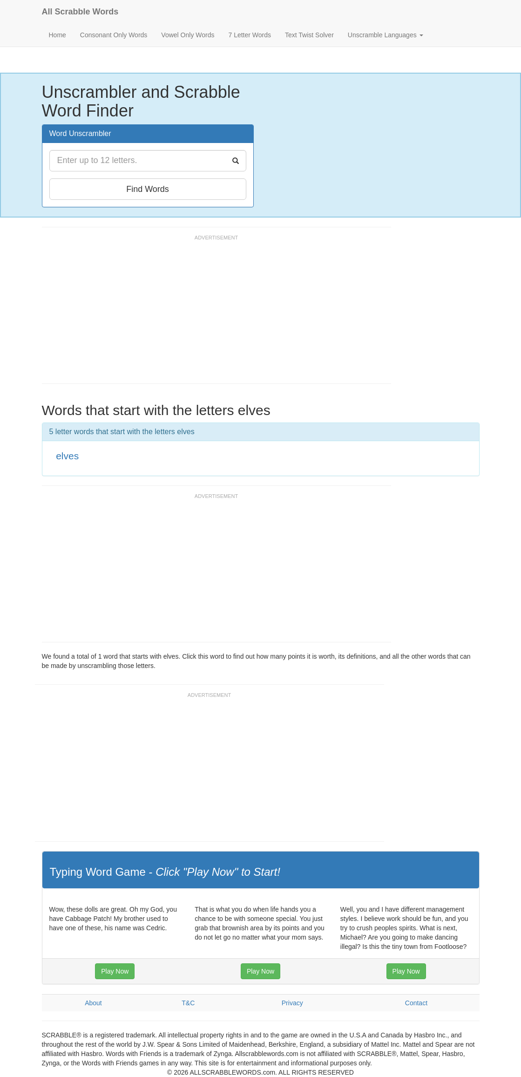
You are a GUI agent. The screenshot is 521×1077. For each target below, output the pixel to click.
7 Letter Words (249, 35)
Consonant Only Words (113, 35)
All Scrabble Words (80, 11)
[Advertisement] (211, 313)
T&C (188, 1003)
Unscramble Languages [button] (385, 35)
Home (57, 35)
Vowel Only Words (187, 35)
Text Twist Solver (309, 35)
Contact (416, 1003)
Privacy (292, 1003)
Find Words (147, 189)
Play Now (115, 971)
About (93, 1003)
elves (67, 455)
